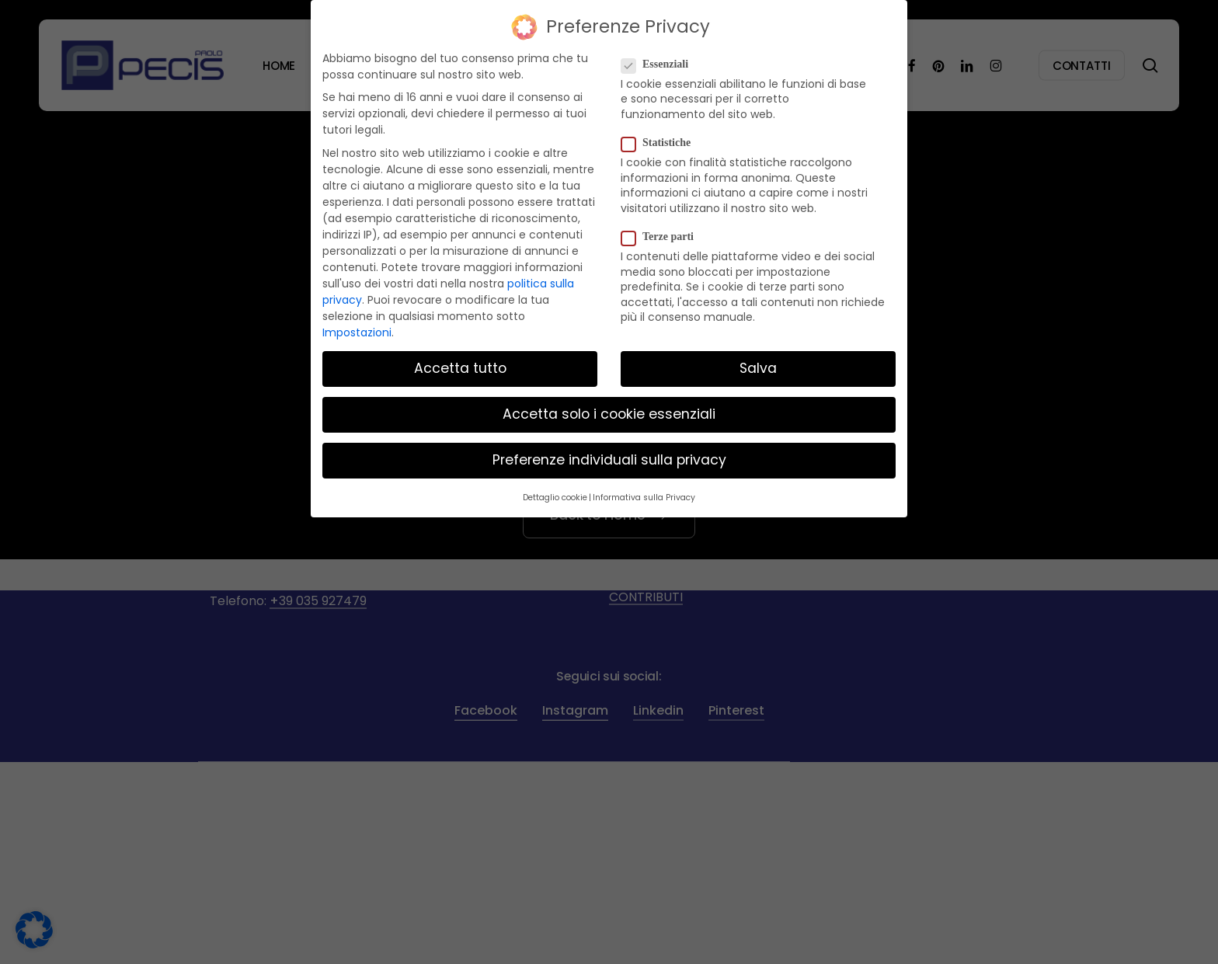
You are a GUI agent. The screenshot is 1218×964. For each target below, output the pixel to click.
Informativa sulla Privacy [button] (644, 490)
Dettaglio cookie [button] (555, 490)
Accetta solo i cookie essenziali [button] (609, 407)
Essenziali (661, 57)
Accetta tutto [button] (460, 361)
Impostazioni (357, 325)
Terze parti (664, 230)
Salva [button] (758, 361)
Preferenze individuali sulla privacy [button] (609, 453)
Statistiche (662, 136)
